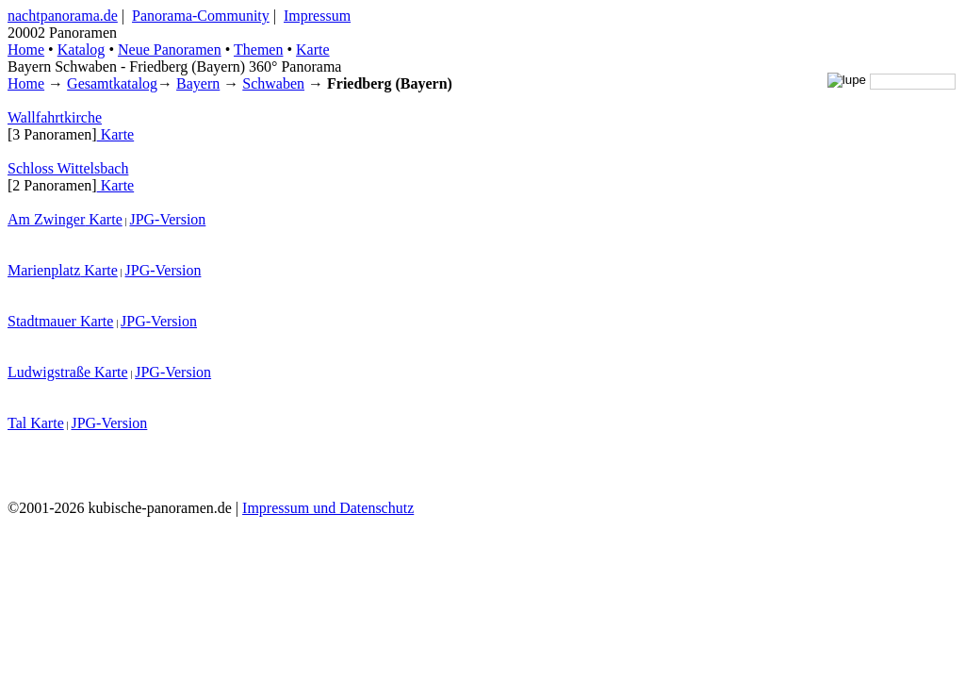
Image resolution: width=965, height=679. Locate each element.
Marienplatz (44, 270)
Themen (258, 49)
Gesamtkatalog (112, 83)
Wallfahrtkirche (55, 117)
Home (26, 83)
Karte (313, 49)
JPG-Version (167, 219)
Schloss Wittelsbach (68, 168)
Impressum (317, 16)
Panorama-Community (201, 16)
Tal (17, 423)
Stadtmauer (42, 321)
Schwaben (273, 83)
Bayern (198, 83)
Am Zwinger (46, 219)
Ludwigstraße (49, 372)
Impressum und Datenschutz (328, 508)
